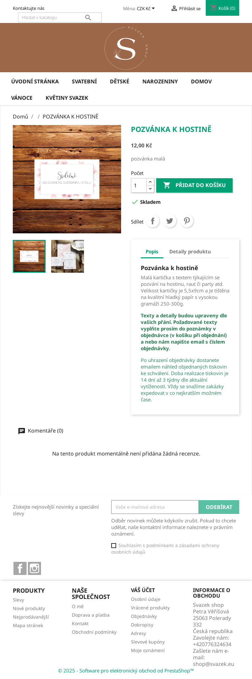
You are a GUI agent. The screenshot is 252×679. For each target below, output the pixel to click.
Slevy (18, 600)
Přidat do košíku (194, 185)
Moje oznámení (148, 650)
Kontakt (80, 623)
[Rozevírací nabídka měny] (147, 9)
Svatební (84, 81)
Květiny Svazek (67, 97)
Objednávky (144, 616)
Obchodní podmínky (94, 632)
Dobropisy (142, 625)
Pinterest (186, 220)
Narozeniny (160, 81)
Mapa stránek (28, 625)
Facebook (20, 568)
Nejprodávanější (31, 617)
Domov (201, 81)
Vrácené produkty (150, 608)
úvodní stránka (35, 81)
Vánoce (21, 97)
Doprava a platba (91, 615)
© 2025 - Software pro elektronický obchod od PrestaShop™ (126, 670)
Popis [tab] (152, 251)
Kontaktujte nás (28, 8)
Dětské (119, 81)
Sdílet (152, 220)
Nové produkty (29, 608)
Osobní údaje (145, 599)
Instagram (34, 568)
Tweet (169, 220)
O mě (78, 606)
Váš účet (143, 590)
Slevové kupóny (148, 642)
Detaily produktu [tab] (190, 251)
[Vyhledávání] (60, 17)
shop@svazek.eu (213, 664)
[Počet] (139, 185)
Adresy (138, 633)
